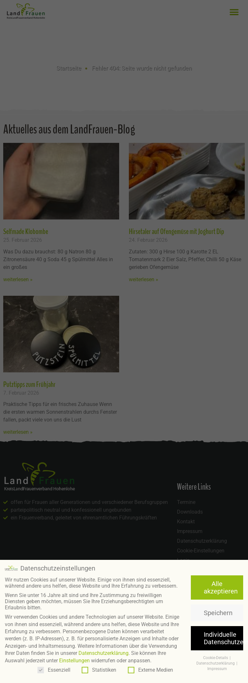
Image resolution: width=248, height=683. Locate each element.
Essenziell (53, 670)
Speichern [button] (218, 613)
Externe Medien (150, 670)
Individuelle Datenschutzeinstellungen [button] (223, 638)
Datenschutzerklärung (103, 653)
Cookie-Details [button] (216, 658)
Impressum (217, 669)
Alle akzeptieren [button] (221, 587)
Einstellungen (74, 660)
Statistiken (99, 670)
